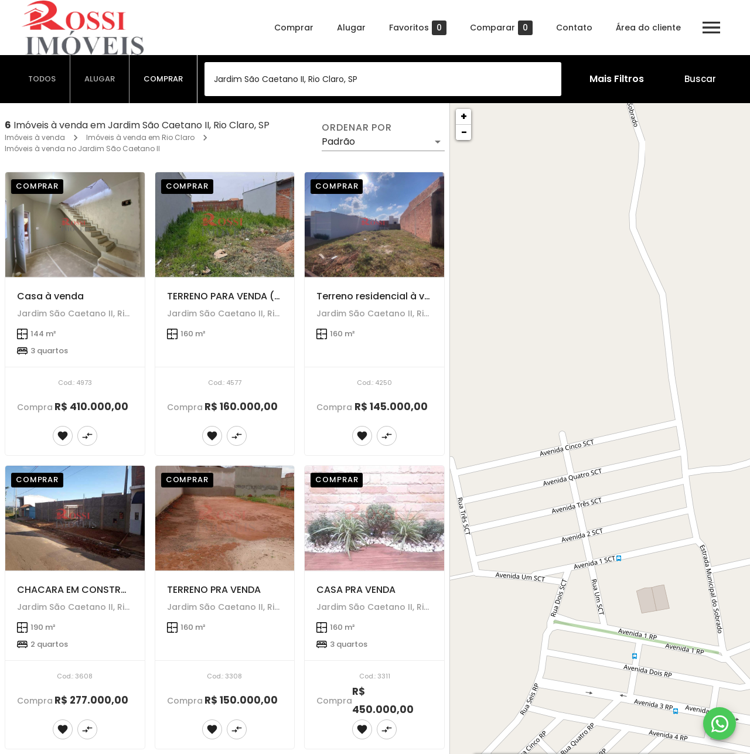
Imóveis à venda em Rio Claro (140, 137)
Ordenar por (357, 127)
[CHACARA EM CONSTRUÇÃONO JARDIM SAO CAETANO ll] (75, 518)
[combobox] (382, 79)
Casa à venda (50, 296)
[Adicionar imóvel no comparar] (87, 436)
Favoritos (417, 28)
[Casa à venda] (75, 224)
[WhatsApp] (719, 723)
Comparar (501, 28)
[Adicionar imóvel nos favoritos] (63, 436)
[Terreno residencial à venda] (374, 224)
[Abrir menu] (711, 27)
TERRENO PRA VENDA (214, 589)
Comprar (293, 27)
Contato (574, 27)
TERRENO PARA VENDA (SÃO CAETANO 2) (260, 296)
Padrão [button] (338, 141)
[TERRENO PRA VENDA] (225, 518)
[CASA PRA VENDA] (374, 518)
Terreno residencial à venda (382, 296)
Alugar (351, 27)
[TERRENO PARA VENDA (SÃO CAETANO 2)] (225, 224)
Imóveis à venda (35, 137)
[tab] (42, 79)
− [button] (464, 132)
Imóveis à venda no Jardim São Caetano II (82, 148)
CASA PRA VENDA (356, 589)
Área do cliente (648, 27)
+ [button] (464, 116)
